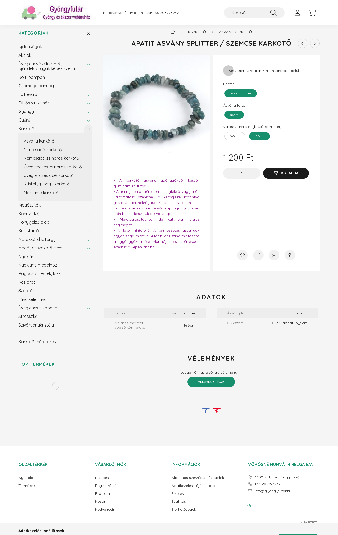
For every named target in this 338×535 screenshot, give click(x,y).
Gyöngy (26, 115)
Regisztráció (106, 490)
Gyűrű (24, 124)
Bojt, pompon (31, 81)
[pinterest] (217, 416)
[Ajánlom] (274, 259)
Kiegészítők (29, 209)
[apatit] (234, 119)
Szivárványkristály (36, 329)
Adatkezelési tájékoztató (193, 490)
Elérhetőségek (184, 513)
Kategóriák (33, 37)
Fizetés (178, 498)
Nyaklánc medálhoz (37, 269)
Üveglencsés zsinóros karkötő (53, 171)
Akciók (24, 59)
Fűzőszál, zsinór (33, 107)
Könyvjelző (29, 218)
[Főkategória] (173, 36)
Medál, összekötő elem (40, 252)
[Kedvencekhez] (242, 259)
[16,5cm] (259, 140)
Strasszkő (28, 320)
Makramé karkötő (41, 196)
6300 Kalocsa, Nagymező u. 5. (281, 481)
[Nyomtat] (258, 259)
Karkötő (26, 132)
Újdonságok (30, 50)
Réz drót (26, 286)
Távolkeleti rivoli (33, 303)
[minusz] (228, 177)
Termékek (26, 490)
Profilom (102, 498)
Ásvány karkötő (39, 145)
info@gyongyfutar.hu (273, 495)
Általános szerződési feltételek (198, 482)
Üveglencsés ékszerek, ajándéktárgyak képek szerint (47, 70)
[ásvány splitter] (240, 98)
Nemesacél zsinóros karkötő (51, 162)
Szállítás (179, 506)
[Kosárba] (286, 177)
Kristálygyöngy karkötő (47, 188)
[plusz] (255, 177)
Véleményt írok (211, 386)
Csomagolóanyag (36, 90)
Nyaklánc (27, 260)
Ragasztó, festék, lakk (39, 277)
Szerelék (26, 295)
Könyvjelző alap (33, 226)
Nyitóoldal (27, 482)
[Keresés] (254, 12)
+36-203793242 (166, 13)
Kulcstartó (28, 234)
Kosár (100, 506)
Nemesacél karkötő (43, 154)
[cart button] (312, 12)
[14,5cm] (234, 140)
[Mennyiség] (242, 177)
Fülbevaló (27, 98)
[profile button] (297, 12)
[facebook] (206, 416)
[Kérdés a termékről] (290, 259)
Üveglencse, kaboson (39, 312)
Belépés (102, 482)
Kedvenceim (105, 513)
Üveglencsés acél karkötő (49, 179)
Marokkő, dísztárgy (37, 243)
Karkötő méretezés (37, 346)
